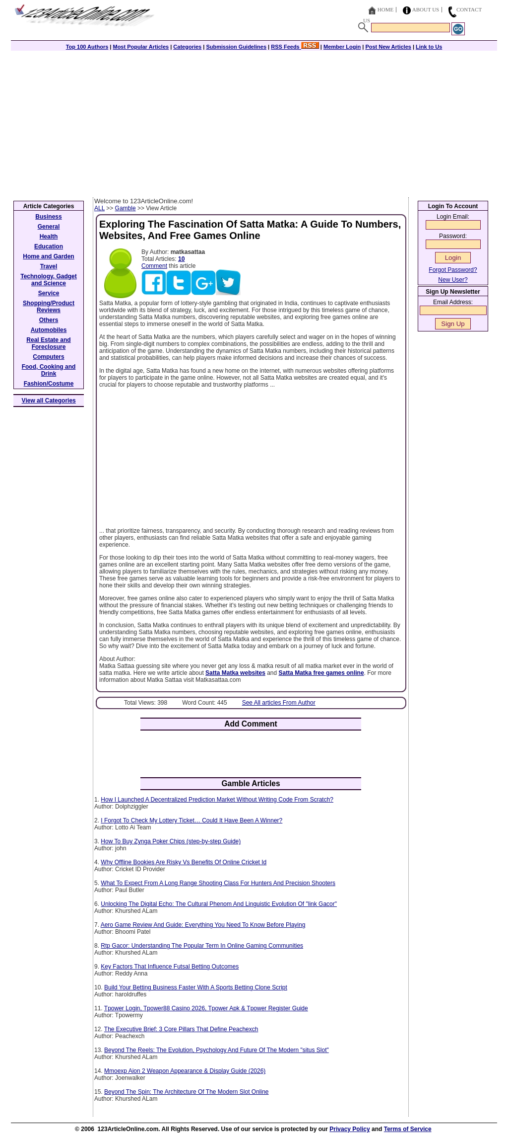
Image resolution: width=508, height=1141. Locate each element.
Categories (187, 47)
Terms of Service (408, 1129)
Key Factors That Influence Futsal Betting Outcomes (170, 966)
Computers (48, 356)
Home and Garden (48, 256)
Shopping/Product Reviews (48, 307)
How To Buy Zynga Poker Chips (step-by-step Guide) (171, 841)
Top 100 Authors (87, 47)
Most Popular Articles (141, 47)
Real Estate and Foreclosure (48, 343)
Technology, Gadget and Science (48, 280)
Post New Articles (388, 47)
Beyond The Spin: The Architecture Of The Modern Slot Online (186, 1091)
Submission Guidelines (236, 47)
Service (49, 293)
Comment (154, 265)
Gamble (125, 208)
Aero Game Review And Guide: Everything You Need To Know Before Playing (203, 924)
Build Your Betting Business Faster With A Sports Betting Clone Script (195, 987)
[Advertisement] (254, 122)
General (49, 226)
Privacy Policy (349, 1129)
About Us (426, 9)
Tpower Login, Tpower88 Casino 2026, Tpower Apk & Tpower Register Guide (206, 1008)
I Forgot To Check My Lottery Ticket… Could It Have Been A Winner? (191, 820)
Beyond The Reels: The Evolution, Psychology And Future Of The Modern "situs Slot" (216, 1050)
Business (48, 216)
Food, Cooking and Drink (49, 370)
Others (49, 320)
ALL (99, 208)
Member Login (342, 47)
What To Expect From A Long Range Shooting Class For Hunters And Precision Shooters (218, 883)
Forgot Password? (453, 269)
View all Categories (49, 400)
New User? (452, 279)
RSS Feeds (295, 47)
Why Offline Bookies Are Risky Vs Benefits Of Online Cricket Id (183, 862)
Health (49, 236)
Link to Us (429, 47)
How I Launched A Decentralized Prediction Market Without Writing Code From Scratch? (217, 799)
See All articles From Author (279, 702)
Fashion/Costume (49, 383)
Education (48, 246)
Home (385, 9)
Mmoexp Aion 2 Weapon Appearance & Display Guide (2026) (184, 1070)
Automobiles (49, 329)
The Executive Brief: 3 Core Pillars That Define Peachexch (181, 1029)
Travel (49, 266)
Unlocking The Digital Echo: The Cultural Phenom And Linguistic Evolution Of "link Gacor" (219, 903)
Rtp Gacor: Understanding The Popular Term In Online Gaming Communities (202, 945)
